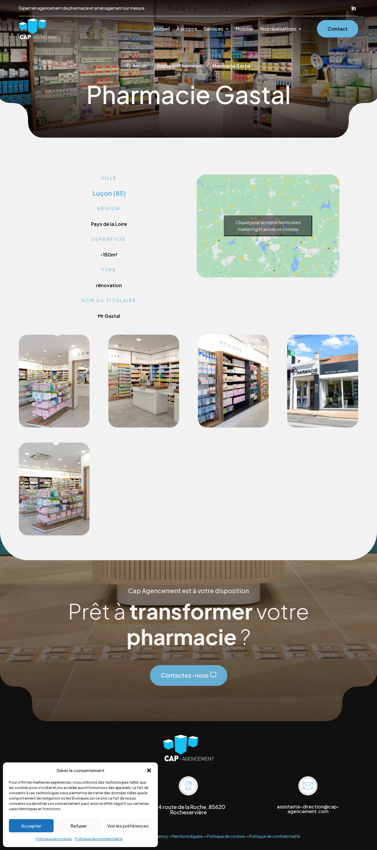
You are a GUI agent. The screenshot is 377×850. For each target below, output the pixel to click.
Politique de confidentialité (98, 839)
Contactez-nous (185, 675)
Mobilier (245, 29)
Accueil (161, 29)
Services (213, 29)
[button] (149, 770)
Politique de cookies (54, 839)
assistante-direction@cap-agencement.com (308, 808)
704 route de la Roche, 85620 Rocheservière (188, 809)
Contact (338, 29)
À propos (186, 29)
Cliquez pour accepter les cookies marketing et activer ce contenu (268, 226)
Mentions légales (187, 836)
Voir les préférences (128, 825)
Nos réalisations (278, 29)
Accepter (31, 825)
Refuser (78, 825)
